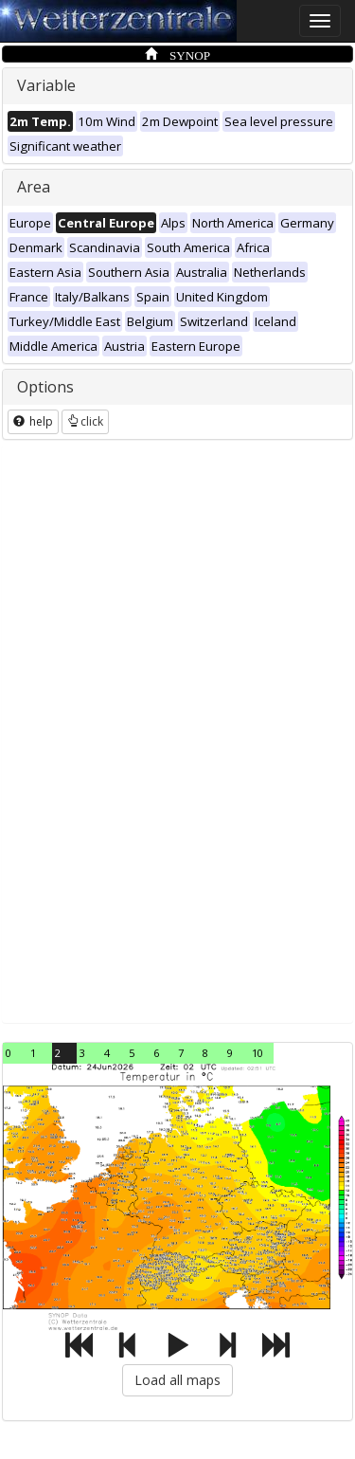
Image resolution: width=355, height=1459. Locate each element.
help (33, 421)
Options (45, 386)
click (85, 421)
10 (257, 1053)
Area (33, 186)
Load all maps (177, 1380)
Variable (46, 85)
